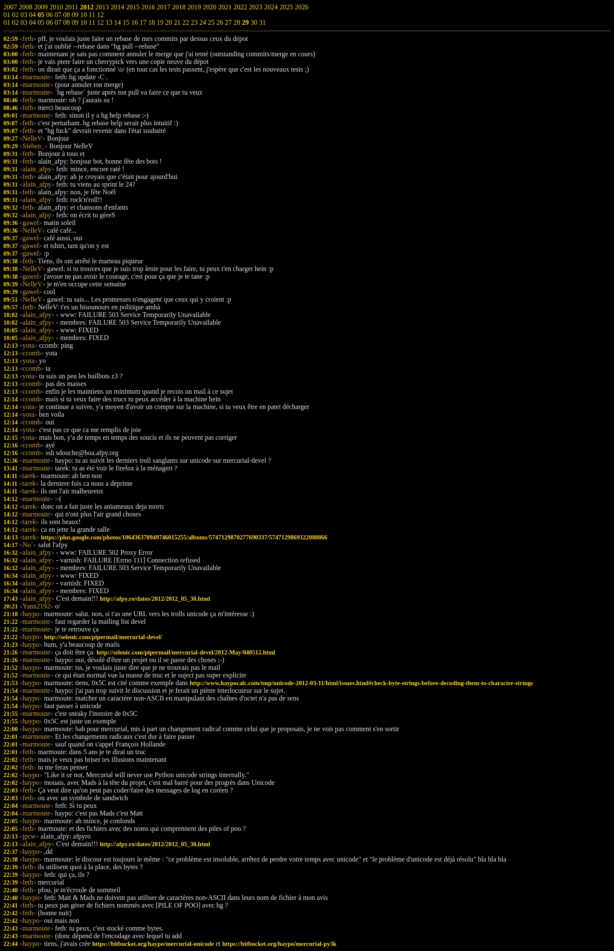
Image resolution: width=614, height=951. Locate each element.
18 (151, 22)
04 (32, 22)
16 (134, 22)
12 (100, 22)
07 (58, 22)
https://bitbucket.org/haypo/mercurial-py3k (279, 943)
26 (219, 22)
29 (245, 22)
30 (253, 22)
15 (125, 22)
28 (236, 22)
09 (75, 22)
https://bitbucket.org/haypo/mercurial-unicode (153, 943)
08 (66, 22)
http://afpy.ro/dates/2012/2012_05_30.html (155, 598)
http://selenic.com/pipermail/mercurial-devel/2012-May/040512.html (186, 652)
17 (142, 22)
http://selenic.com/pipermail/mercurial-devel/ (103, 637)
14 (117, 22)
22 (185, 22)
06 (49, 22)
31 (262, 22)
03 (23, 22)
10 (83, 22)
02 (15, 22)
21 (177, 22)
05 (41, 22)
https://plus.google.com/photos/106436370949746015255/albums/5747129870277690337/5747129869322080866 (184, 537)
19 (159, 22)
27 (228, 22)
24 (202, 22)
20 (168, 22)
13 (108, 22)
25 (211, 22)
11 (92, 22)
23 (194, 22)
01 (6, 22)
